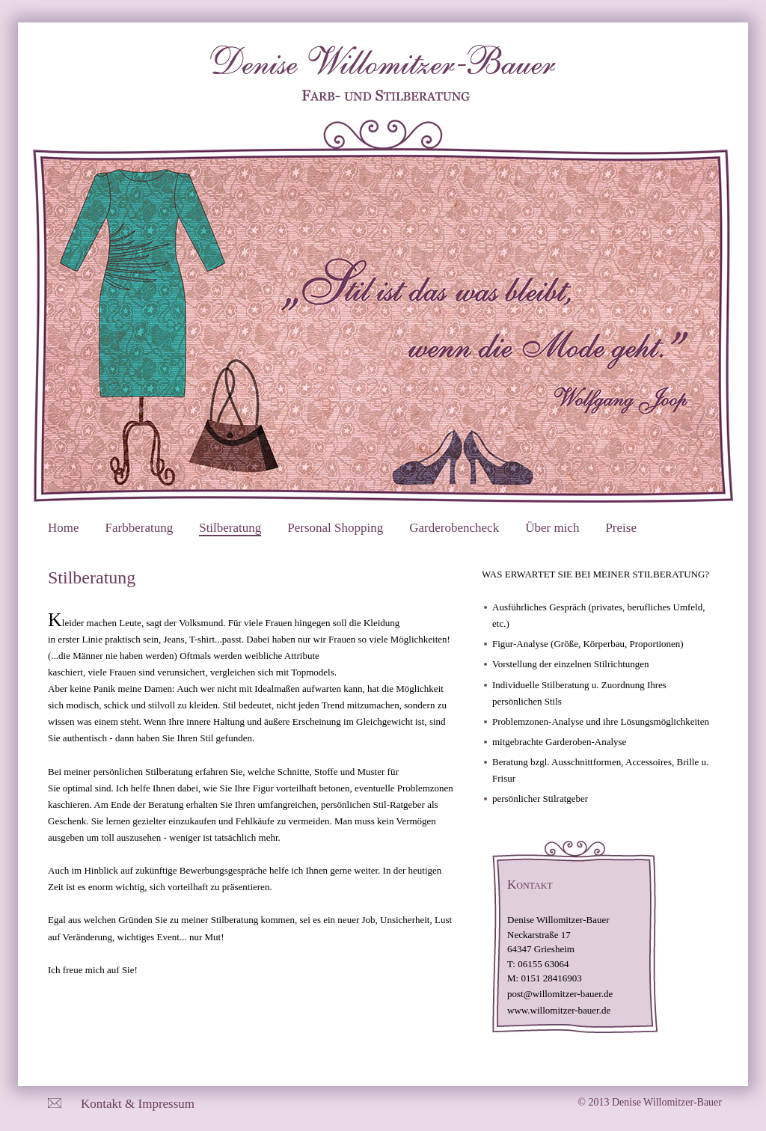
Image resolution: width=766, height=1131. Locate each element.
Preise (621, 528)
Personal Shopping (335, 528)
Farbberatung (139, 528)
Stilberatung (230, 528)
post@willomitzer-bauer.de (560, 993)
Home (63, 528)
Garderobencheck (454, 528)
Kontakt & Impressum (137, 1104)
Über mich (552, 528)
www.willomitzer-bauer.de (558, 1010)
